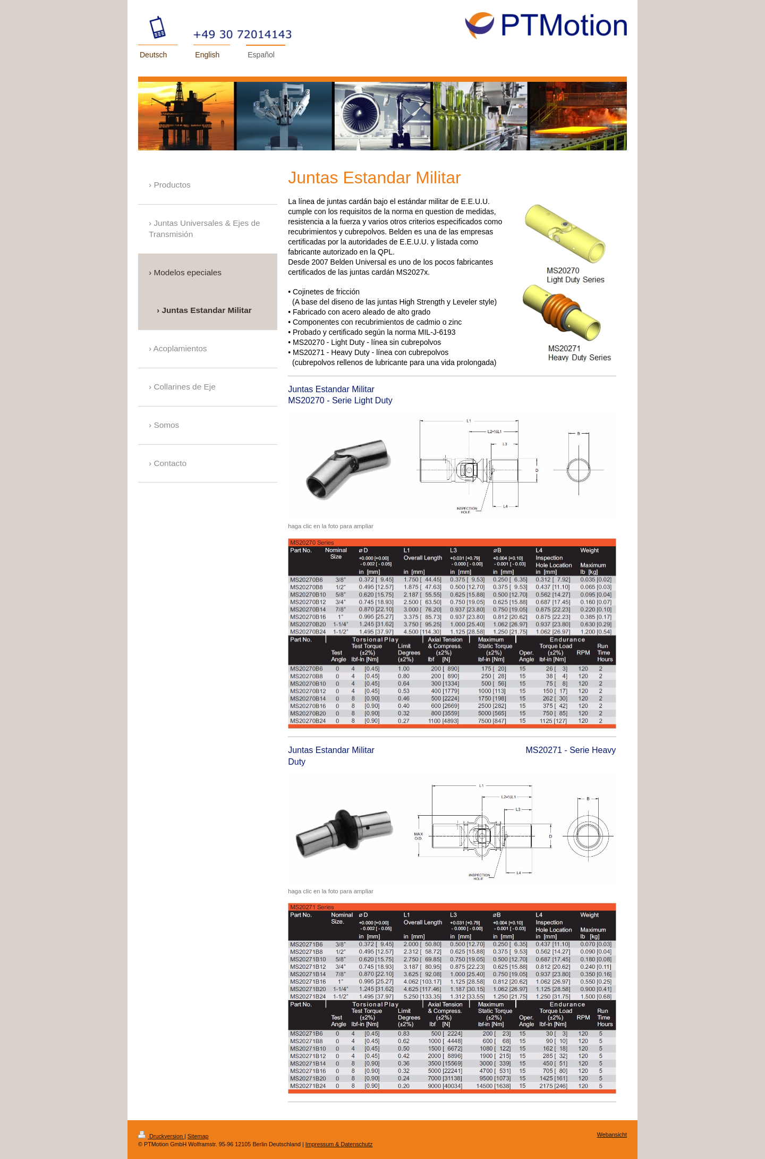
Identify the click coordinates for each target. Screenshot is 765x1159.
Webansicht (612, 1134)
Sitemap (198, 1136)
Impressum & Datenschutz (339, 1144)
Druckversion (161, 1136)
